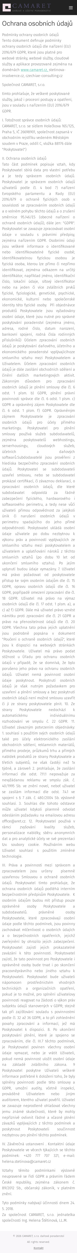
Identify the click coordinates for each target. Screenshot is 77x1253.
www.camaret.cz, (35, 70)
